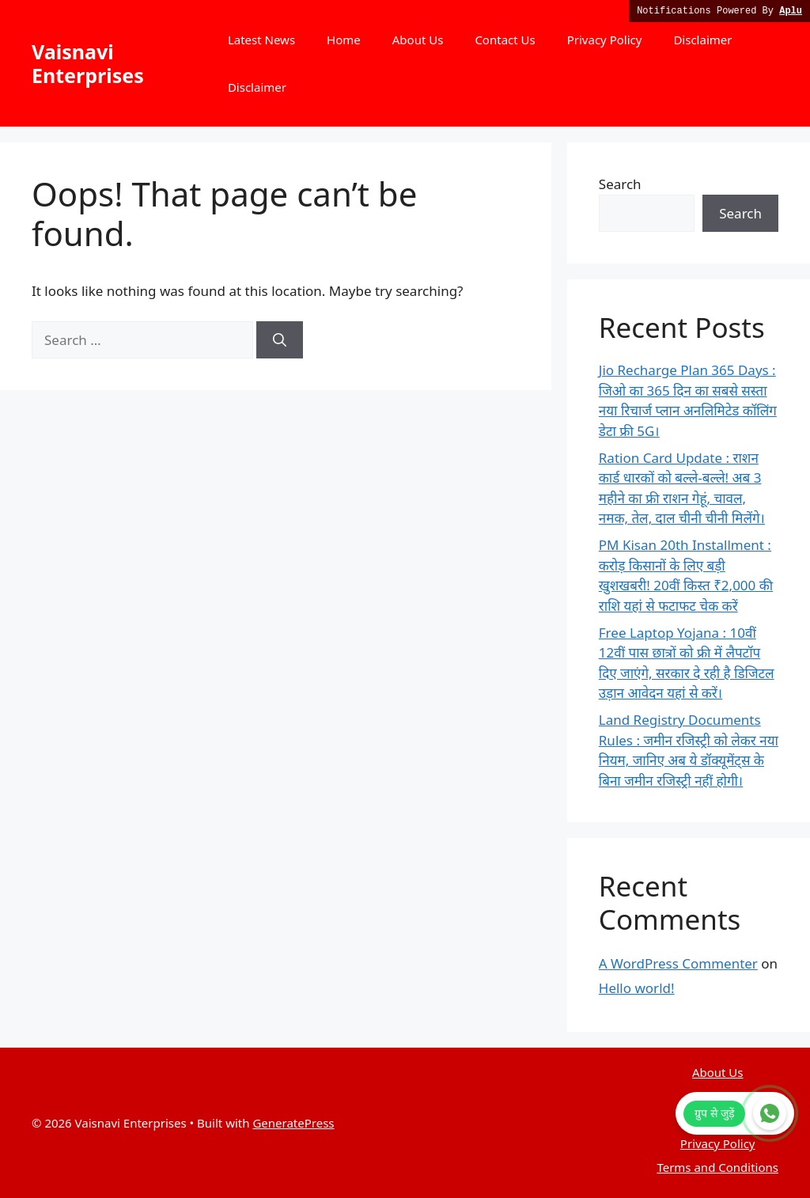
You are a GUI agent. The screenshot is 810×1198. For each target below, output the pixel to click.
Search (620, 184)
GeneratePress (293, 1123)
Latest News (261, 39)
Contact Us (505, 39)
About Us (418, 39)
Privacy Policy (604, 39)
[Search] (279, 340)
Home (344, 39)
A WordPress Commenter (678, 963)
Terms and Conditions (717, 1167)
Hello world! (637, 988)
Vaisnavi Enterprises (88, 63)
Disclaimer (702, 39)
